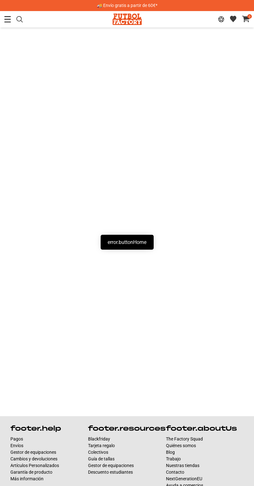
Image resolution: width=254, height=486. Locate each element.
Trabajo (173, 458)
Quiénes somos (181, 445)
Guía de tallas (101, 458)
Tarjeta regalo (101, 445)
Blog (170, 452)
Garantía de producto (31, 472)
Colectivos (98, 452)
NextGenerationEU (184, 478)
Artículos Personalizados (34, 465)
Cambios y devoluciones (33, 458)
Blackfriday (99, 438)
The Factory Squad (184, 438)
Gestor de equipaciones (33, 452)
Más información (27, 478)
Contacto (175, 472)
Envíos (16, 445)
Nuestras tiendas (182, 465)
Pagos (16, 438)
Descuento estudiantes (110, 472)
